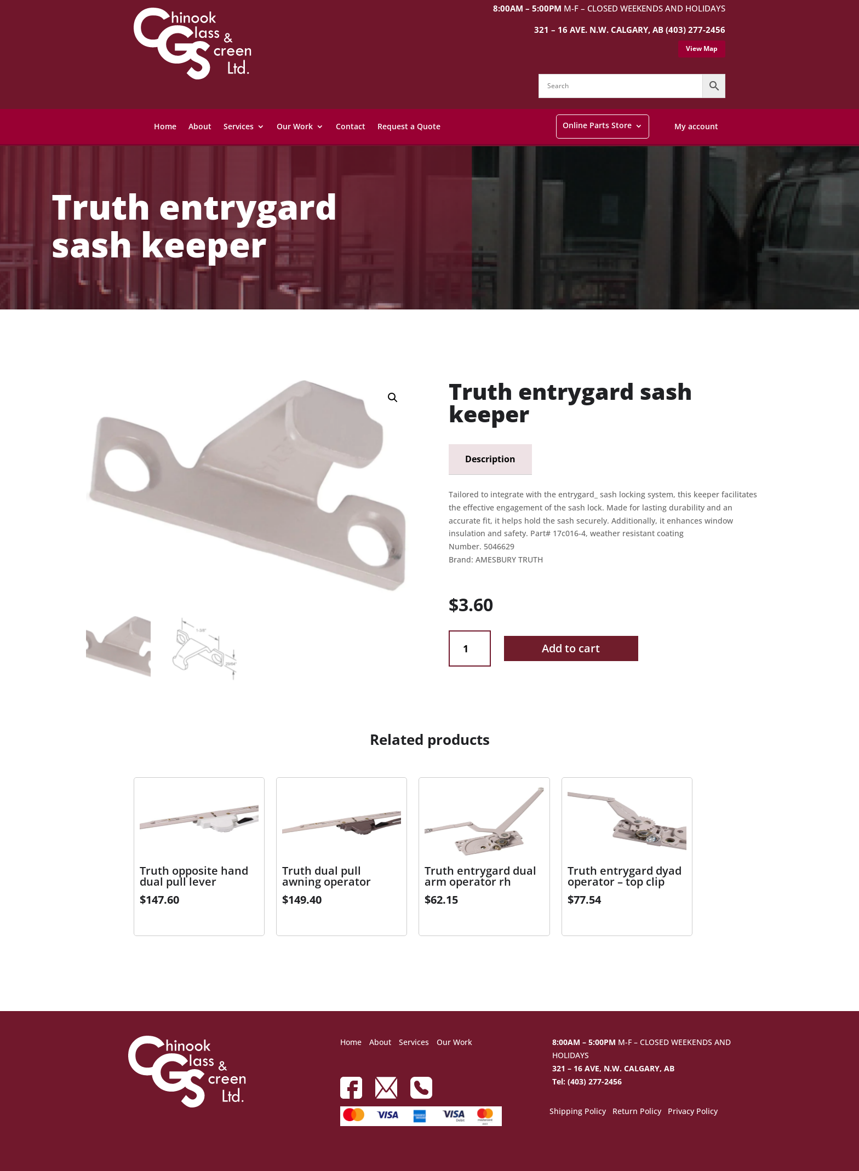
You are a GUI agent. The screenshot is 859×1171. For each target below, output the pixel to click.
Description (490, 459)
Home (165, 126)
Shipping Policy (577, 1111)
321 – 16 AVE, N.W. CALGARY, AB (613, 1068)
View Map (702, 48)
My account (696, 126)
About (199, 126)
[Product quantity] (470, 648)
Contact (350, 126)
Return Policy (636, 1111)
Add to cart (571, 648)
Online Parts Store (597, 125)
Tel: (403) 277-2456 (587, 1081)
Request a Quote (408, 126)
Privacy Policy (693, 1111)
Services (239, 126)
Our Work (295, 126)
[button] (393, 397)
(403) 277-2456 (695, 29)
